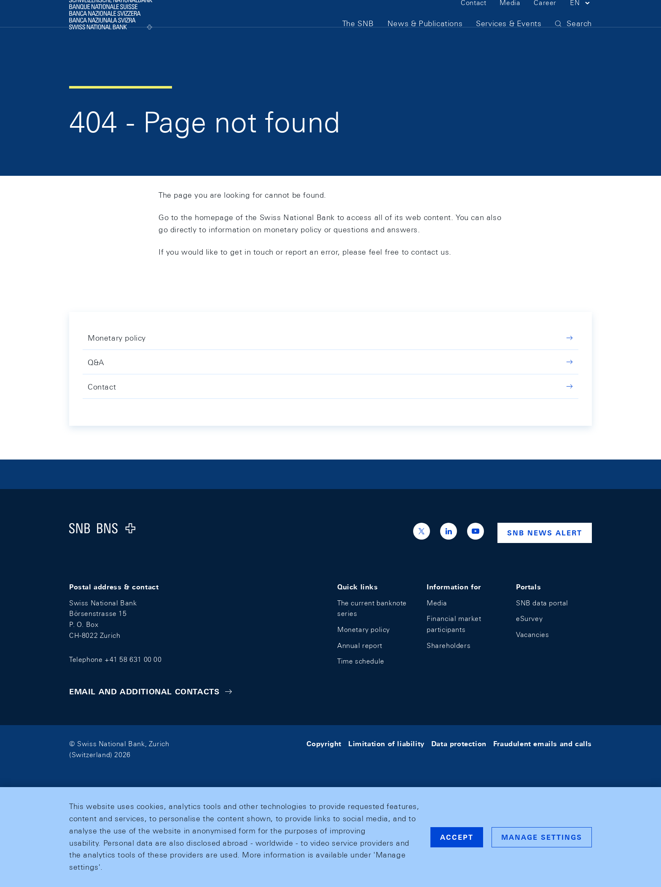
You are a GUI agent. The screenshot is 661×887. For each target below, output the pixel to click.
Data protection (458, 744)
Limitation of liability (386, 744)
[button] (581, 20)
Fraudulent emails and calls (542, 744)
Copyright (323, 744)
